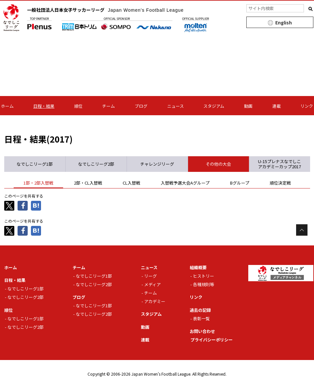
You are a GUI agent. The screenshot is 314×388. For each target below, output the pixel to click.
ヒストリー (203, 276)
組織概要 (198, 267)
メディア (152, 284)
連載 (276, 106)
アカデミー (154, 301)
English (283, 22)
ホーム (7, 106)
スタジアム (213, 106)
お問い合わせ (202, 331)
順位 (78, 106)
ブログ (141, 106)
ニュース (175, 106)
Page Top (301, 230)
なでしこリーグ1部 (25, 288)
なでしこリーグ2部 (25, 297)
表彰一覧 (201, 318)
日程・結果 (43, 106)
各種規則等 (203, 284)
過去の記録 (200, 310)
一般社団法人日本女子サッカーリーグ (105, 10)
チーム (108, 106)
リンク (306, 106)
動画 (248, 106)
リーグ (150, 276)
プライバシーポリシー (211, 340)
